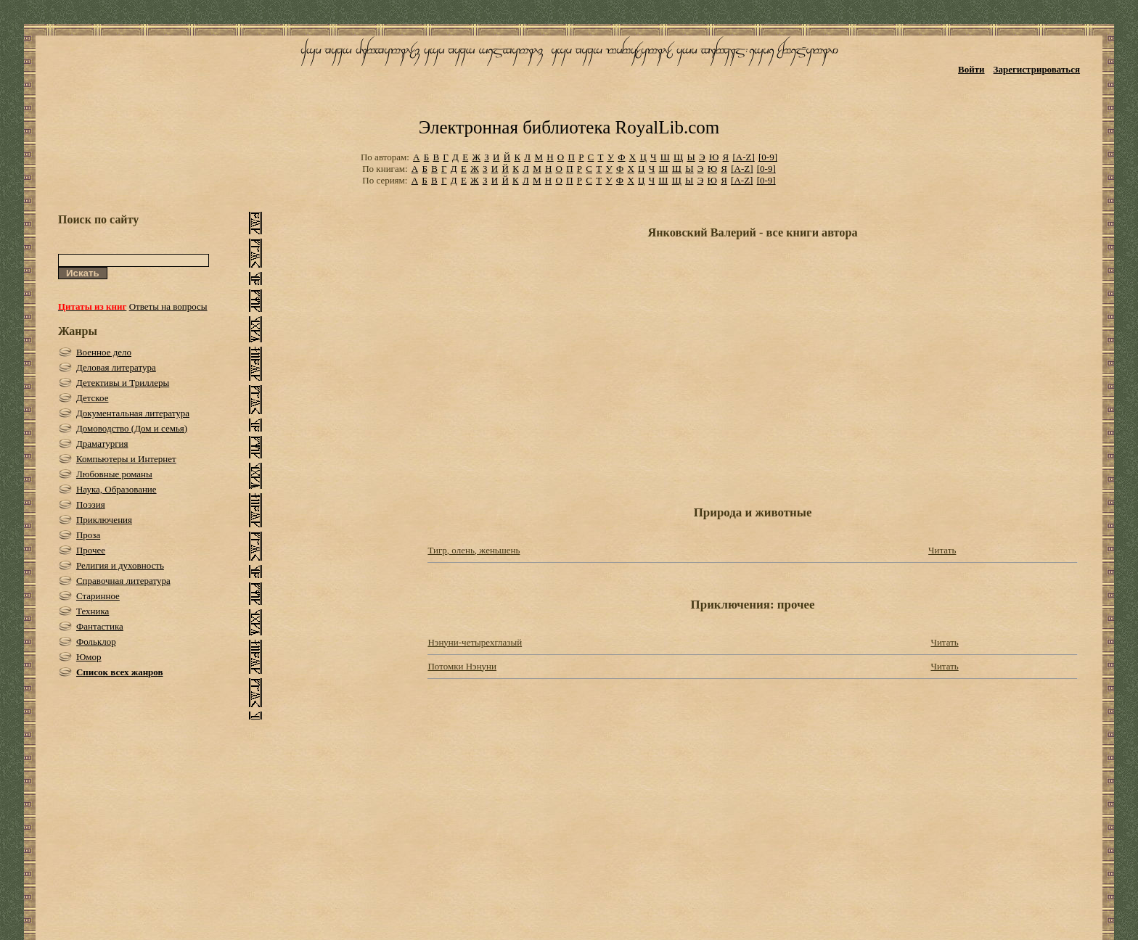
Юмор (89, 656)
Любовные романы (114, 474)
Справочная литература (123, 580)
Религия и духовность (120, 565)
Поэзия (90, 504)
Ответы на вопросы (168, 306)
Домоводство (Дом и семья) (131, 428)
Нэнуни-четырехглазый (474, 642)
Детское (92, 397)
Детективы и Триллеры (122, 382)
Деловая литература (116, 367)
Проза (88, 534)
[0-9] (767, 157)
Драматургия (102, 443)
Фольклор (96, 641)
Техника (92, 611)
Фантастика (99, 626)
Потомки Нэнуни (461, 666)
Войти (971, 69)
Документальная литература (132, 413)
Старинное (98, 595)
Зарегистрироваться (1037, 69)
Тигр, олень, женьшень (473, 550)
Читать (942, 550)
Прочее (90, 550)
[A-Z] (743, 157)
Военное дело (103, 352)
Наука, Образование (116, 489)
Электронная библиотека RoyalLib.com (569, 127)
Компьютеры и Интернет (126, 458)
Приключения (104, 519)
